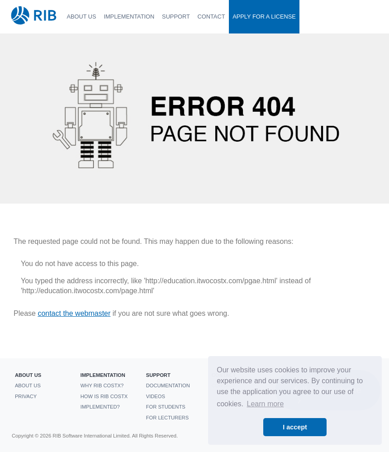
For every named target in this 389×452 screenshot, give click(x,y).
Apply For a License (264, 16)
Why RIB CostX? (102, 385)
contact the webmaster (74, 313)
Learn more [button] (265, 404)
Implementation (129, 16)
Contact (211, 16)
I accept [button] (295, 427)
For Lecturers (167, 417)
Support (176, 16)
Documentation (168, 385)
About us (81, 16)
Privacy (26, 396)
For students (165, 406)
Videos (155, 396)
